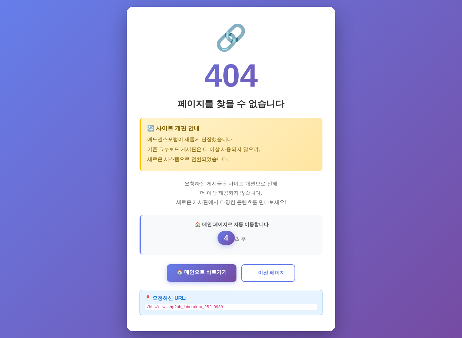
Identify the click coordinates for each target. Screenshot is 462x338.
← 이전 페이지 (268, 272)
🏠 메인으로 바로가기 (201, 271)
